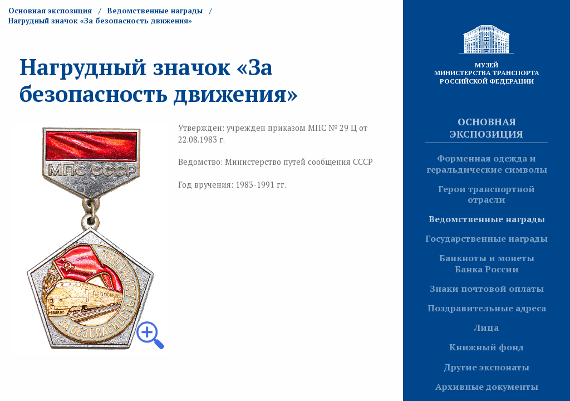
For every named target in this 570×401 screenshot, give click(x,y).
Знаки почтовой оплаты (487, 288)
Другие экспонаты (486, 367)
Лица (486, 327)
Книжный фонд (486, 347)
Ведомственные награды (487, 219)
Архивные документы (486, 386)
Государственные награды (486, 238)
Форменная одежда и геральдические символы (486, 163)
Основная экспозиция (486, 127)
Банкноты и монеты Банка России (486, 263)
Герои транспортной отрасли (486, 194)
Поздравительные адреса (487, 308)
